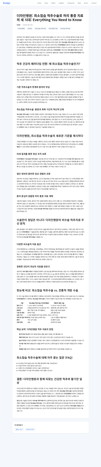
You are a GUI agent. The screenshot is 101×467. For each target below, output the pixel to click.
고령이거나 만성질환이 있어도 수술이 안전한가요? (33, 368)
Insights (61, 3)
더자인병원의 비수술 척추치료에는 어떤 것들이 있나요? (35, 370)
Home (39, 3)
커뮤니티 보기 (30, 429)
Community (71, 3)
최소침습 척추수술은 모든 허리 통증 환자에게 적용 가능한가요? (37, 363)
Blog (79, 3)
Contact (94, 3)
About (86, 3)
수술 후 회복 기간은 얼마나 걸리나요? (30, 366)
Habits (53, 3)
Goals (46, 3)
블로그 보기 (19, 429)
